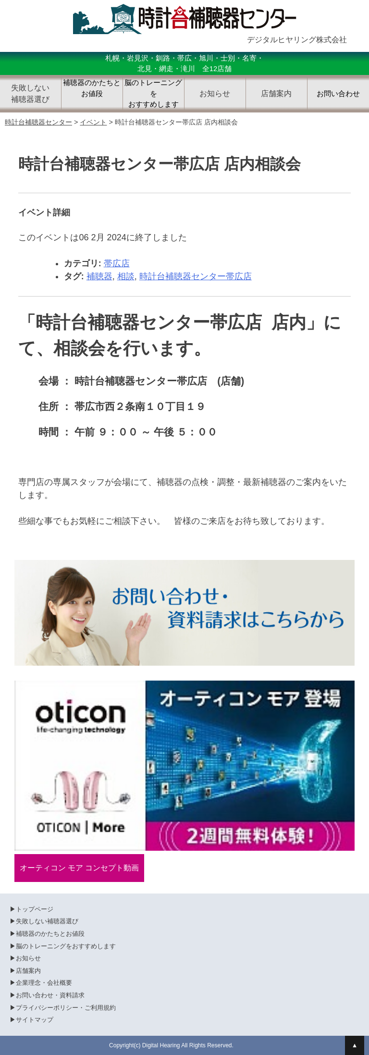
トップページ (34, 909)
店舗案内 (28, 970)
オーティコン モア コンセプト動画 (79, 868)
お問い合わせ (338, 94)
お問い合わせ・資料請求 (50, 995)
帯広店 (117, 263)
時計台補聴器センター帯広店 (195, 276)
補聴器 (99, 276)
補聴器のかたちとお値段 (92, 88)
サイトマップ (34, 1019)
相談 (126, 276)
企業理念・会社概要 (44, 982)
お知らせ (28, 958)
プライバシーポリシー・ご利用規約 (66, 1007)
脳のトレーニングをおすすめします (153, 93)
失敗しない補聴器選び (47, 921)
